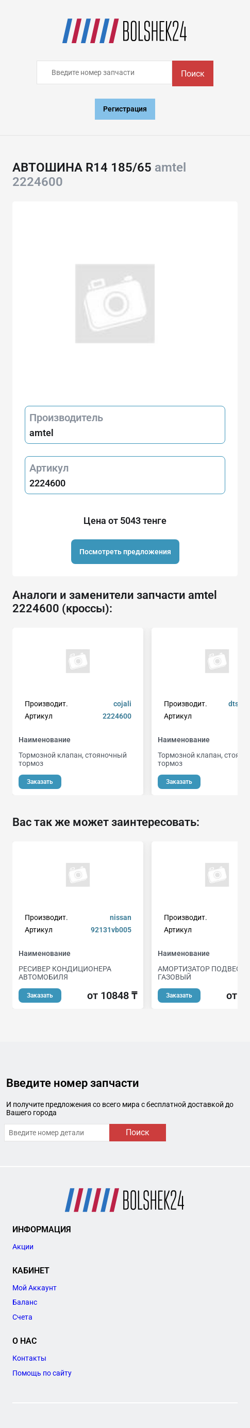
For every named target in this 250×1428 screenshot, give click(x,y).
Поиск (193, 74)
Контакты (29, 1358)
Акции (23, 1247)
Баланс (24, 1302)
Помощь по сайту (42, 1373)
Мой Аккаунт (34, 1288)
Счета (22, 1317)
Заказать (40, 781)
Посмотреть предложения (125, 552)
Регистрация (125, 109)
